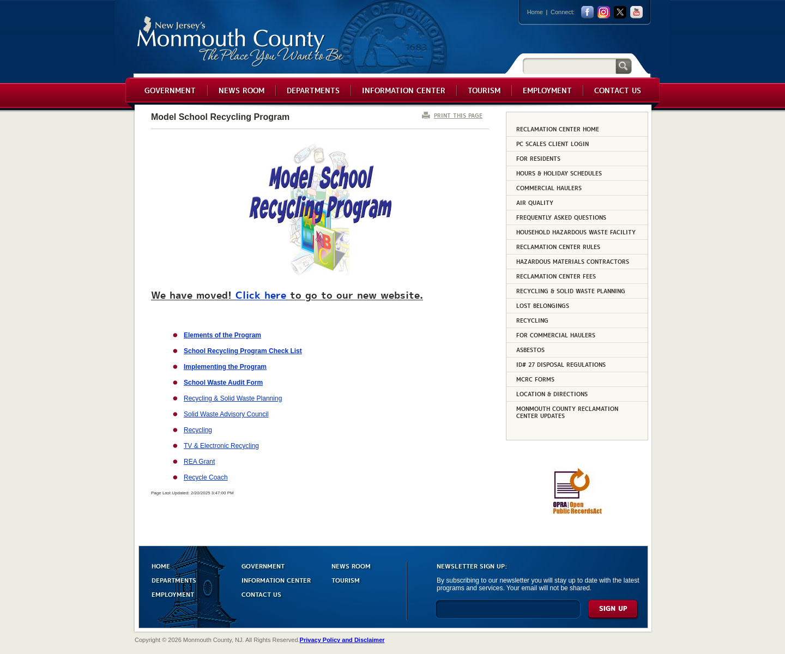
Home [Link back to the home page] (535, 12)
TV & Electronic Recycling (221, 446)
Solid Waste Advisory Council (226, 414)
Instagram (603, 12)
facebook (587, 12)
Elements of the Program (222, 335)
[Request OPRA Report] (577, 512)
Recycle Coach (206, 477)
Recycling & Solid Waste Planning (233, 398)
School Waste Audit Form (223, 382)
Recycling (198, 430)
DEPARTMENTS (174, 579)
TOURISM (345, 579)
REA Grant (199, 461)
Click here (260, 294)
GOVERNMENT (263, 565)
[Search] (569, 66)
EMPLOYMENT (173, 593)
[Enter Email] (508, 614)
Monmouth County (240, 42)
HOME (161, 565)
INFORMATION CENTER (276, 579)
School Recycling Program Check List (243, 351)
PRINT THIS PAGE (458, 115)
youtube (636, 12)
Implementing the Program (225, 367)
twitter (620, 12)
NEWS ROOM (351, 565)
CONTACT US (261, 593)
